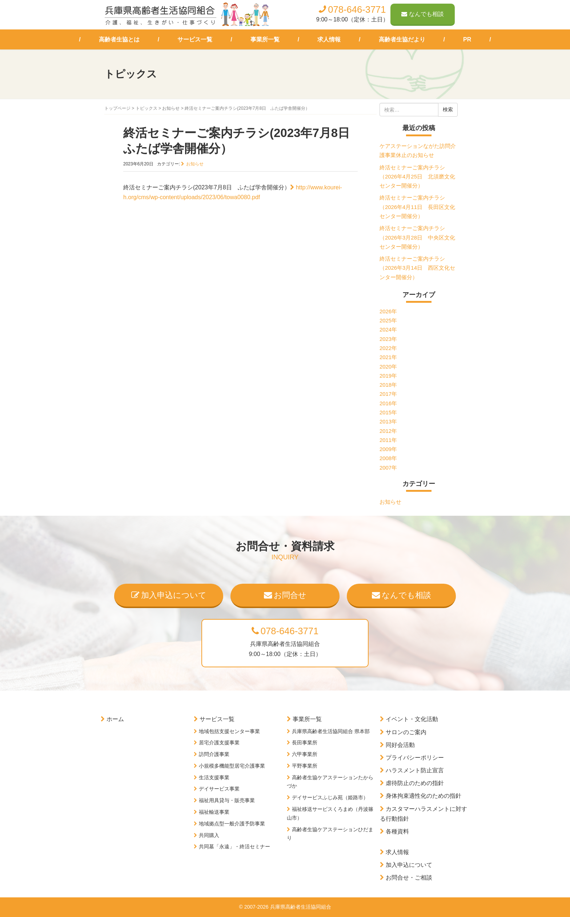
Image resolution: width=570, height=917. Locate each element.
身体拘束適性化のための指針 (423, 796)
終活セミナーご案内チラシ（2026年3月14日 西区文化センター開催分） (417, 268)
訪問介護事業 (214, 754)
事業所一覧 (265, 39)
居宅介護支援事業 (219, 742)
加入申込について (168, 595)
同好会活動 (400, 745)
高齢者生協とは (119, 39)
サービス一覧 (194, 39)
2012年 (388, 431)
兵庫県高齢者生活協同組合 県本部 (331, 731)
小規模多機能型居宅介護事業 (232, 766)
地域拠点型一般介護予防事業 (232, 823)
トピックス (146, 108)
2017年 (388, 394)
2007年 (388, 468)
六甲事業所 (304, 754)
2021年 (388, 357)
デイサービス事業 (219, 789)
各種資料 (397, 831)
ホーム (115, 719)
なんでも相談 (422, 14)
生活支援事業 (214, 777)
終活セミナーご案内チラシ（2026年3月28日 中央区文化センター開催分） (417, 237)
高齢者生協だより (402, 39)
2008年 (388, 458)
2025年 (388, 320)
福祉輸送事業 (214, 812)
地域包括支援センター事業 (229, 731)
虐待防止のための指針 (415, 783)
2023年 (388, 339)
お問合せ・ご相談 (409, 877)
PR (467, 39)
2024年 (388, 330)
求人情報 (329, 39)
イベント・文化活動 (412, 719)
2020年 (388, 367)
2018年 (388, 385)
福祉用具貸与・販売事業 (227, 800)
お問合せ (285, 595)
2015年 (388, 412)
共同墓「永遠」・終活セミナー (234, 846)
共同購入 (209, 835)
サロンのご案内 (406, 732)
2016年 (388, 403)
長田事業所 (304, 742)
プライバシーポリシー (415, 758)
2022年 (388, 348)
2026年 (388, 311)
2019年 (388, 376)
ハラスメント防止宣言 (415, 770)
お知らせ (171, 108)
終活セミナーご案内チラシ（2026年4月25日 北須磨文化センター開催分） (417, 177)
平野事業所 (304, 766)
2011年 (388, 440)
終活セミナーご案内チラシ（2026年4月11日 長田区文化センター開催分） (417, 207)
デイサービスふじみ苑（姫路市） (330, 797)
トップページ (117, 108)
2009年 (388, 449)
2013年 (388, 422)
